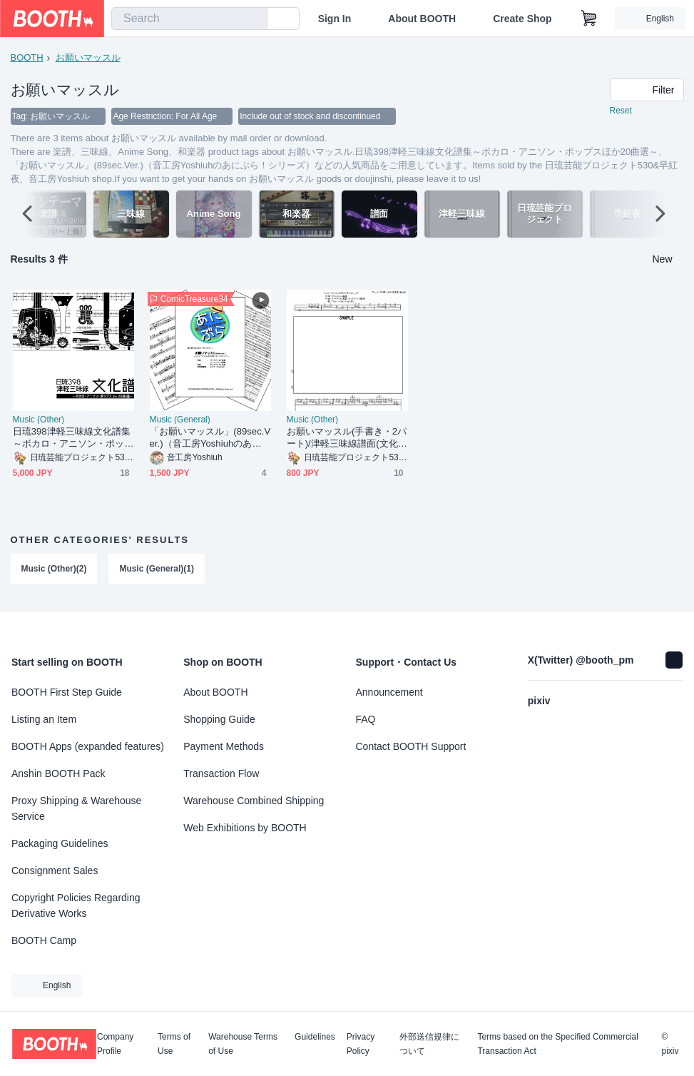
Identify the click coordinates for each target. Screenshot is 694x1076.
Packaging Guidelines (59, 843)
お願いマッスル (88, 57)
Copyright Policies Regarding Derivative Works (76, 905)
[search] (253, 19)
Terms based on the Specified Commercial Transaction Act (557, 1043)
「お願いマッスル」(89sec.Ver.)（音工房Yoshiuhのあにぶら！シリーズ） (210, 438)
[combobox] (189, 18)
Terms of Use (174, 1043)
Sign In (335, 19)
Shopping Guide (219, 719)
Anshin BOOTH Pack (58, 773)
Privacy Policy (360, 1043)
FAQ (366, 719)
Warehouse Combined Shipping (253, 800)
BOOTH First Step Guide (66, 692)
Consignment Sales (54, 870)
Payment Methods (223, 746)
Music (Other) (39, 420)
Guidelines (315, 1037)
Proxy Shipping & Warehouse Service (76, 808)
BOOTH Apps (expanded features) (87, 746)
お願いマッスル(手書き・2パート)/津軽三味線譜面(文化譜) (347, 438)
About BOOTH (422, 19)
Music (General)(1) (157, 569)
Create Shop (522, 19)
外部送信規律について (429, 1043)
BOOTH (27, 57)
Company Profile (115, 1043)
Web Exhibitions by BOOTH (244, 827)
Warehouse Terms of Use (242, 1043)
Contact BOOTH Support (411, 746)
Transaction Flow (221, 773)
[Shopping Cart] (589, 18)
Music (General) (180, 420)
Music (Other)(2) (54, 569)
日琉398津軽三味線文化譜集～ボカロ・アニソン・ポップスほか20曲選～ (72, 438)
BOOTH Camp (43, 940)
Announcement (389, 692)
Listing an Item (43, 719)
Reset (621, 111)
